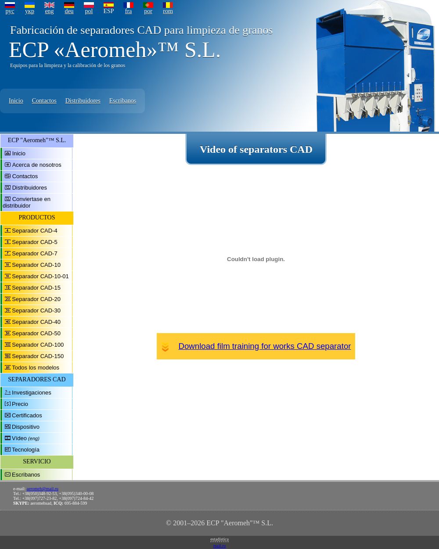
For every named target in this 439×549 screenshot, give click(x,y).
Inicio (16, 100)
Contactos (44, 100)
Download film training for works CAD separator (265, 346)
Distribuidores (83, 100)
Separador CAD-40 (36, 322)
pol (89, 11)
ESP (108, 11)
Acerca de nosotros (36, 164)
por (148, 11)
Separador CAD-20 (36, 299)
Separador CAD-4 (34, 230)
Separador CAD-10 (36, 265)
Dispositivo (26, 426)
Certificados (27, 415)
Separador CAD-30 (36, 310)
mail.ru (219, 545)
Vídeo (19, 438)
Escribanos (122, 100)
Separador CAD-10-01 (40, 276)
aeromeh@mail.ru (42, 488)
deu (69, 11)
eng (49, 11)
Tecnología (26, 449)
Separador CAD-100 (38, 344)
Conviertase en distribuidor (26, 202)
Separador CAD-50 (36, 333)
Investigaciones (31, 392)
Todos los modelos (35, 367)
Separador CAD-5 (34, 242)
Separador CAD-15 (36, 287)
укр (29, 11)
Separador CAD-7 (34, 253)
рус (9, 11)
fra (128, 11)
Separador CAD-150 (38, 356)
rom (168, 11)
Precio (20, 404)
